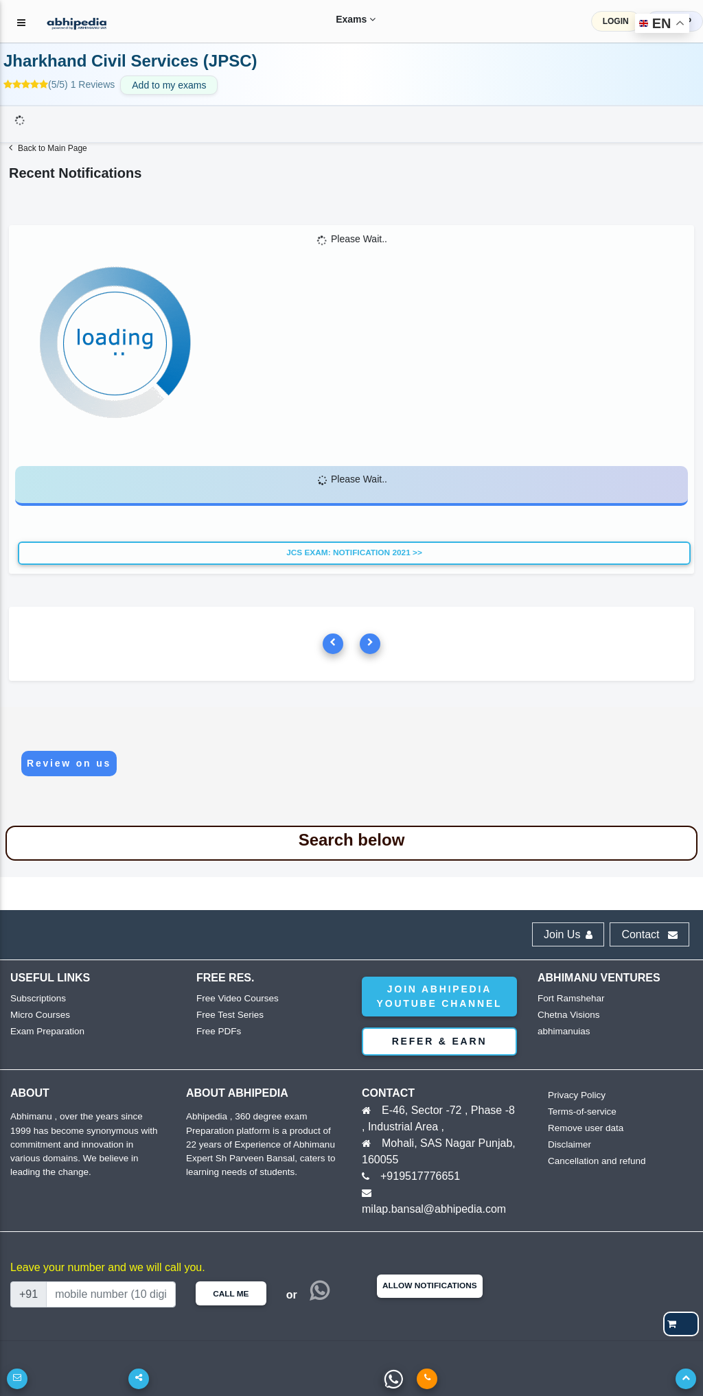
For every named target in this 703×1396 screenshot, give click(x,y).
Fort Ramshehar (570, 998)
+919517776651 (420, 1176)
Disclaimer (569, 1144)
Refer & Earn (439, 1041)
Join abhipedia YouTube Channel (440, 996)
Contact (649, 934)
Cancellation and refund (595, 1161)
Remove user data (584, 1128)
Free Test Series (228, 1015)
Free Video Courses (235, 998)
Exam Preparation (46, 1031)
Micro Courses (39, 1015)
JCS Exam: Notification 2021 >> (354, 552)
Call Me (231, 1294)
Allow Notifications (429, 1285)
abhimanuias (563, 1031)
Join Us (568, 934)
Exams (342, 19)
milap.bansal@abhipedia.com (434, 1209)
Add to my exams (169, 85)
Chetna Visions (567, 1015)
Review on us (69, 763)
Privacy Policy (575, 1095)
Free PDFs (218, 1031)
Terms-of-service (581, 1111)
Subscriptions (37, 998)
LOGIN (616, 21)
